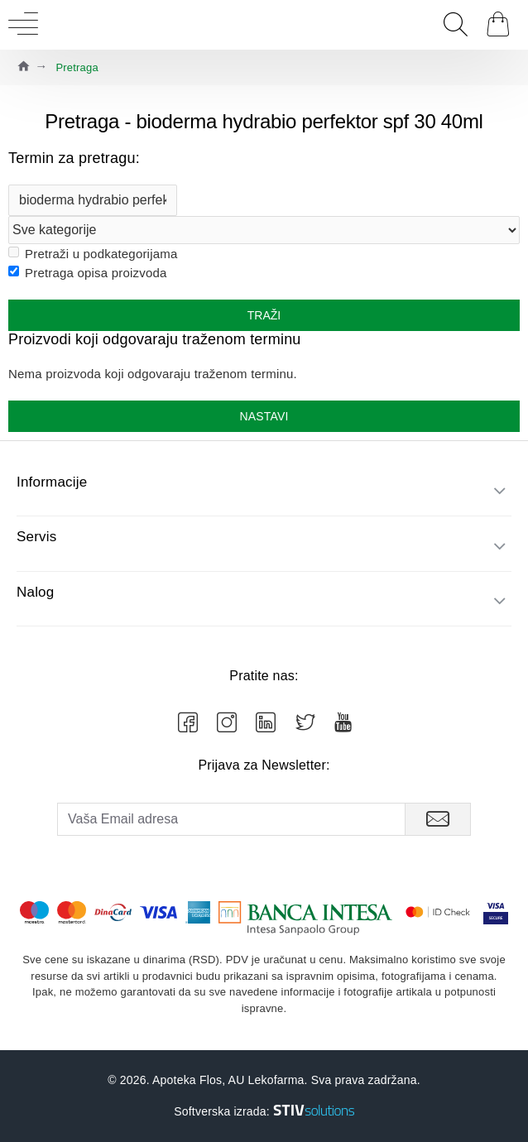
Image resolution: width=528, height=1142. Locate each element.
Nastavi (263, 416)
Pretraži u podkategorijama (92, 254)
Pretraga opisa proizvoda (87, 273)
